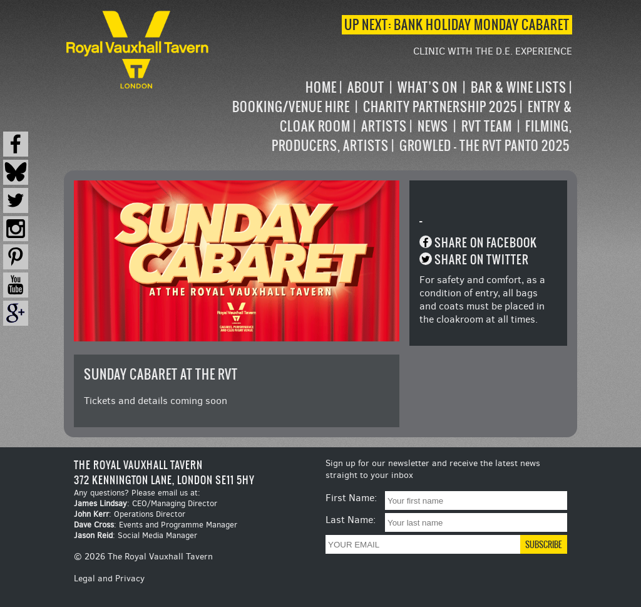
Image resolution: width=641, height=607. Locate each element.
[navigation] (392, 116)
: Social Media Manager (135, 535)
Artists (384, 126)
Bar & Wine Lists (519, 87)
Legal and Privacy (109, 578)
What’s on (427, 87)
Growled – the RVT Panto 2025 (484, 145)
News (433, 126)
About (365, 87)
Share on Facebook (485, 242)
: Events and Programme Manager (155, 524)
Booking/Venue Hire (291, 107)
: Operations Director (129, 514)
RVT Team (486, 126)
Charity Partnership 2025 (440, 107)
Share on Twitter (481, 259)
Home (321, 87)
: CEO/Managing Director (145, 503)
